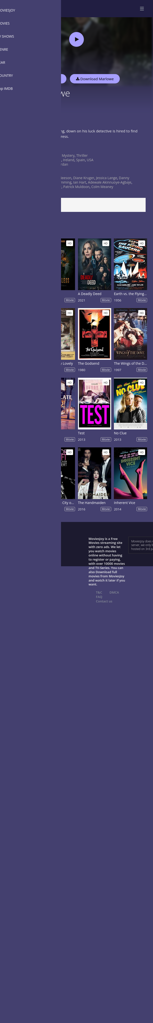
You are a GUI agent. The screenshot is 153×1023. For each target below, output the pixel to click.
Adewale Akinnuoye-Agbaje (109, 182)
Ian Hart (79, 182)
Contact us (104, 601)
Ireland (68, 159)
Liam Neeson (60, 177)
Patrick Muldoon (76, 186)
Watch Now (50, 78)
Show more (16, 147)
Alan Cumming (59, 182)
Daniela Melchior (47, 186)
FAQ (99, 597)
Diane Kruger (83, 177)
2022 (54, 173)
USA (90, 159)
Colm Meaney (102, 186)
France (55, 159)
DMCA (114, 592)
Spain (80, 159)
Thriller (82, 155)
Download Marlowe (95, 78)
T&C (99, 592)
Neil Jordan (59, 164)
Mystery (68, 155)
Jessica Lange (106, 177)
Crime (55, 155)
